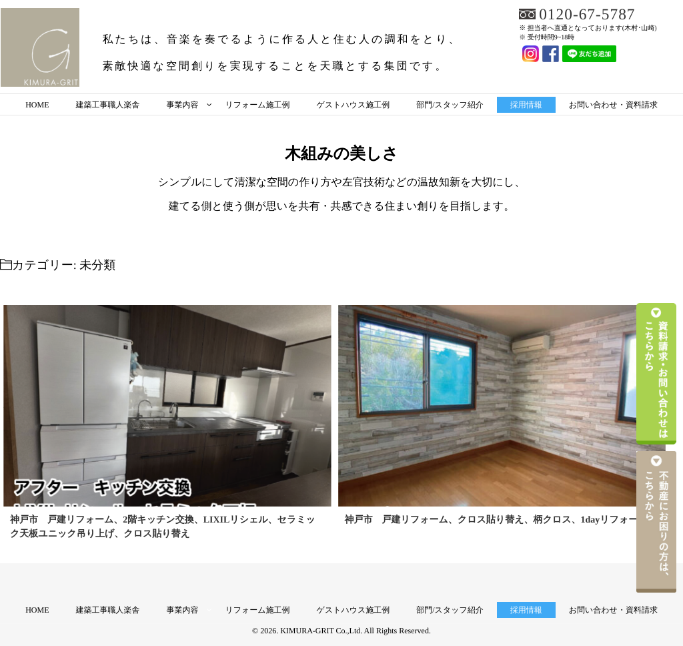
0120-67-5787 (588, 14)
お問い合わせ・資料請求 (613, 104)
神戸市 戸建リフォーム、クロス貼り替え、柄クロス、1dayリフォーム (496, 520)
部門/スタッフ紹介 (449, 104)
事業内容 (182, 104)
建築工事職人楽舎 (107, 104)
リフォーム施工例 (257, 104)
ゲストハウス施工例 (353, 104)
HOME (37, 104)
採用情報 (526, 104)
